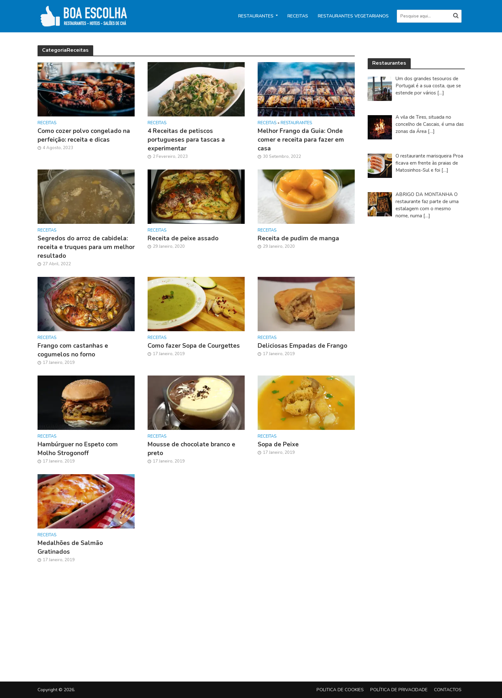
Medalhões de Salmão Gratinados (70, 547)
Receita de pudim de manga (298, 238)
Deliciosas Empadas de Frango (302, 346)
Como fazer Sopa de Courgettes (194, 346)
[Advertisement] (416, 332)
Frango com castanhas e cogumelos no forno (73, 350)
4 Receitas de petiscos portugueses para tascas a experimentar (186, 140)
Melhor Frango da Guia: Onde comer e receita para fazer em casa (301, 140)
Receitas (297, 16)
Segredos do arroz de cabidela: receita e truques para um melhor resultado (86, 247)
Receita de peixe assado (183, 238)
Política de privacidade (399, 690)
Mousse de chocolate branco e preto (191, 448)
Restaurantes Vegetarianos (353, 16)
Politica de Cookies (340, 690)
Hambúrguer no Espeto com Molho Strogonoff (78, 448)
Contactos (448, 690)
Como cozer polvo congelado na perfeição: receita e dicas (84, 135)
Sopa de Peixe (278, 444)
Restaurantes (255, 16)
